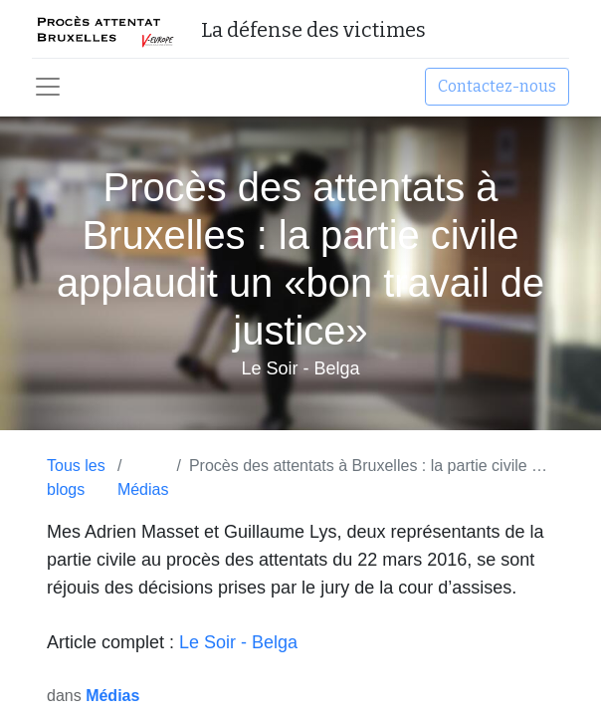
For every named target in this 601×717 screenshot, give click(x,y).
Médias (143, 489)
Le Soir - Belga (238, 642)
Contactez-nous (497, 86)
